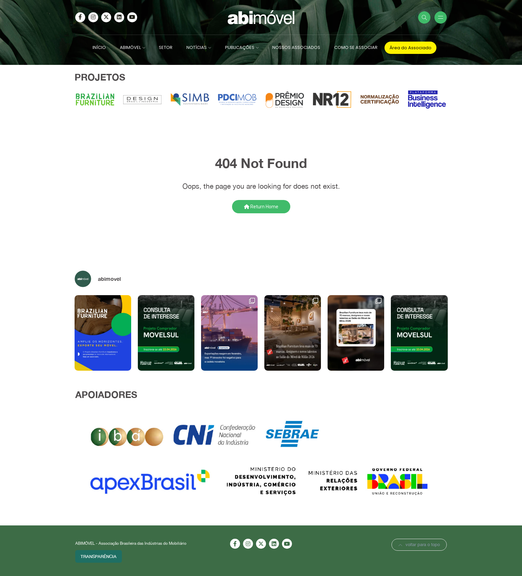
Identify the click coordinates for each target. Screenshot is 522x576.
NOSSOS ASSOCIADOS (296, 47)
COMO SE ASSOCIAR (356, 47)
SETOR (165, 47)
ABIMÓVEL (130, 47)
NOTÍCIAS (196, 47)
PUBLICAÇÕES (239, 47)
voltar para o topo (419, 544)
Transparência (99, 556)
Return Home (261, 206)
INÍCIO (99, 47)
